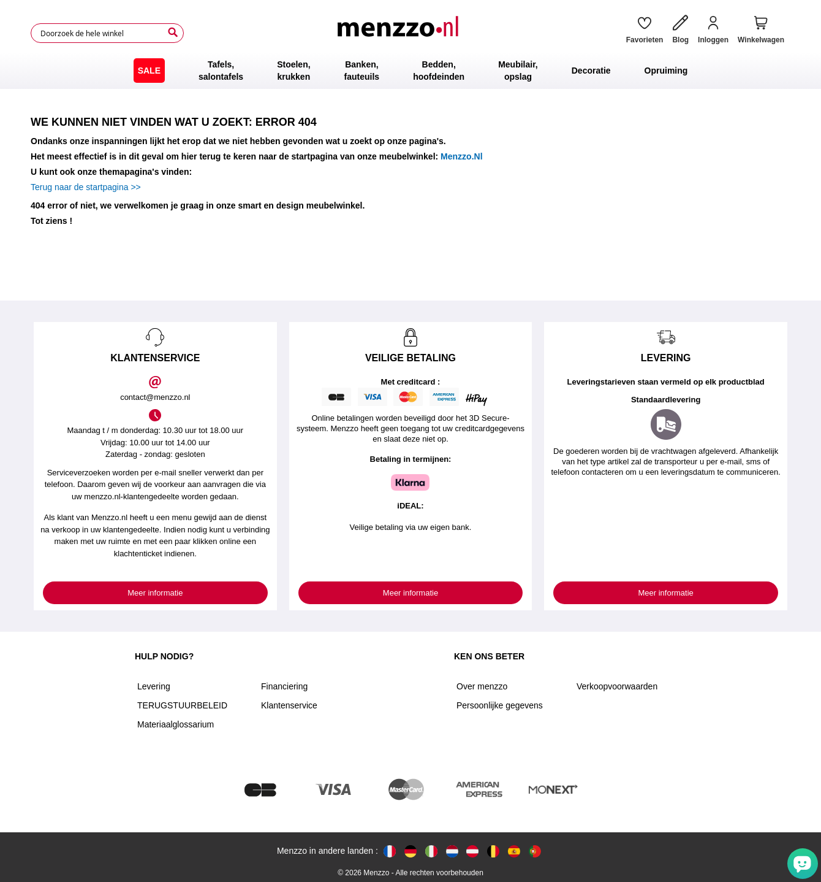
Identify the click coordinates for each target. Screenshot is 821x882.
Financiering (284, 686)
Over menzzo (481, 686)
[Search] (173, 32)
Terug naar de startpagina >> (86, 187)
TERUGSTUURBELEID (182, 705)
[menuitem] (149, 70)
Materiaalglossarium (175, 724)
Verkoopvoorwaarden (617, 686)
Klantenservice (289, 705)
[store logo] (400, 33)
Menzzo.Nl (461, 156)
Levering (153, 686)
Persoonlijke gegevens (499, 705)
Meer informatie (155, 592)
